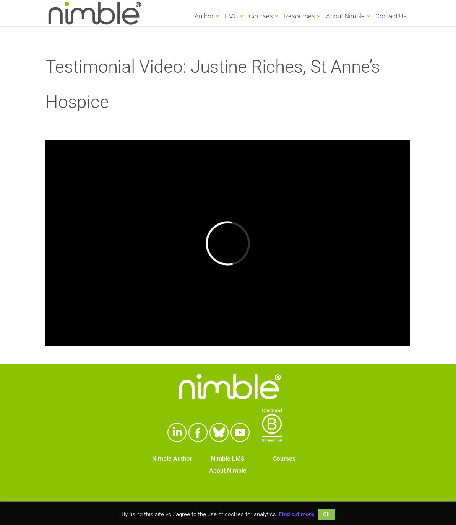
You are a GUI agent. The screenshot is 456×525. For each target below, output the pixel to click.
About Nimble (345, 16)
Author (204, 16)
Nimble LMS (228, 458)
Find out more (296, 514)
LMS (231, 16)
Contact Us (391, 16)
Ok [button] (326, 514)
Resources (299, 16)
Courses (261, 16)
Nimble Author (172, 458)
